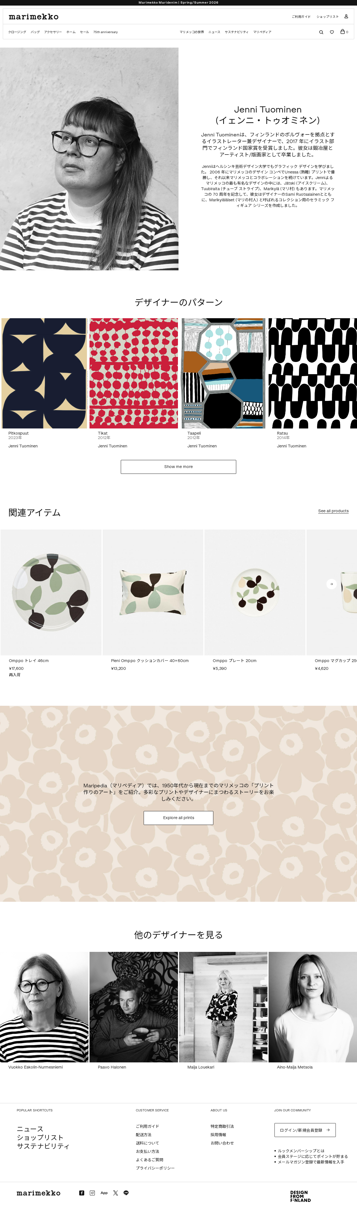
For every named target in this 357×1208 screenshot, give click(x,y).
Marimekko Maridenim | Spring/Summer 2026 (178, 2)
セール (84, 32)
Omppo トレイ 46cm (29, 660)
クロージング (17, 32)
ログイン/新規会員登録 (301, 1130)
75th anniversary (105, 32)
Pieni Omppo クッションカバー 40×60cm (150, 660)
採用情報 (218, 1135)
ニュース (214, 32)
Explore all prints (178, 817)
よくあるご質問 (149, 1160)
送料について (147, 1143)
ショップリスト (328, 17)
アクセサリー (53, 32)
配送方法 (143, 1135)
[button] (331, 584)
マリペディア (262, 32)
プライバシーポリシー (155, 1168)
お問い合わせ (222, 1143)
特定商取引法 (222, 1126)
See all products (333, 511)
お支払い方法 (147, 1151)
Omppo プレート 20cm (235, 660)
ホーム (70, 32)
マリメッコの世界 (192, 32)
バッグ (35, 32)
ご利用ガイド (301, 17)
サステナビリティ (237, 32)
